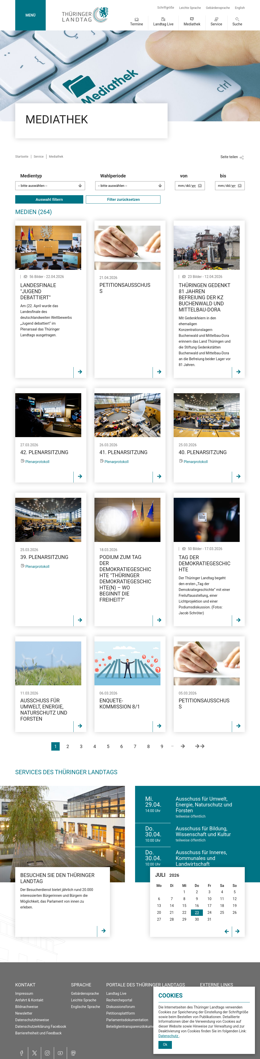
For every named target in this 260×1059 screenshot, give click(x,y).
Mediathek (192, 24)
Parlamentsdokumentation (127, 1020)
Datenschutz (168, 1036)
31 (209, 919)
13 (159, 906)
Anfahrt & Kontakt (29, 1000)
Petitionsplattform (120, 1013)
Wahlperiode (132, 181)
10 (209, 899)
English (240, 8)
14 (172, 906)
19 (235, 906)
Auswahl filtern (49, 199)
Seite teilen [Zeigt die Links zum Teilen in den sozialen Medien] (229, 157)
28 (172, 919)
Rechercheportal (119, 1000)
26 (235, 913)
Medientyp (52, 181)
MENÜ (30, 15)
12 (235, 899)
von (192, 184)
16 (197, 906)
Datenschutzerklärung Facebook (40, 1026)
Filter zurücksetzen (123, 199)
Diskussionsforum (120, 1007)
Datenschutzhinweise (32, 1020)
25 (222, 913)
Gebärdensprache (218, 8)
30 (197, 919)
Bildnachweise (26, 1007)
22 (184, 913)
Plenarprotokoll (37, 462)
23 (197, 913)
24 (209, 913)
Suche (237, 24)
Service (216, 24)
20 (159, 913)
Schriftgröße (165, 7)
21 (172, 913)
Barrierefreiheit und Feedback (38, 1033)
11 (222, 899)
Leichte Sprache (190, 8)
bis (232, 184)
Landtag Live (163, 24)
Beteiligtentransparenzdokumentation (136, 1026)
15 (184, 906)
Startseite (21, 156)
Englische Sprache (85, 1007)
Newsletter (23, 1013)
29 (184, 919)
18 (222, 906)
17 (209, 906)
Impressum (24, 993)
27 (159, 919)
